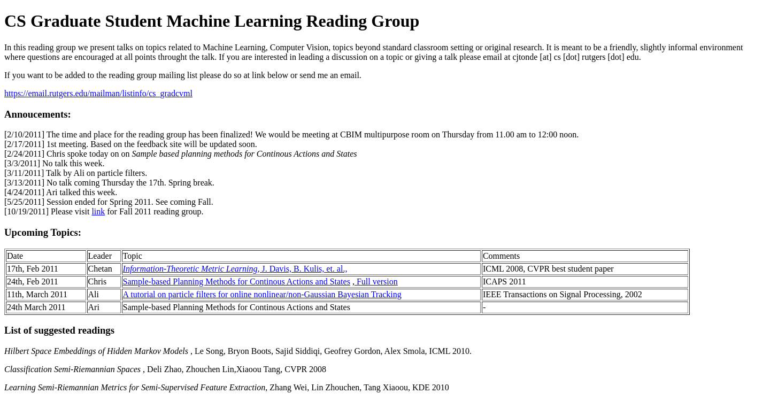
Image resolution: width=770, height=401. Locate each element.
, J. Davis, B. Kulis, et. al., (235, 268)
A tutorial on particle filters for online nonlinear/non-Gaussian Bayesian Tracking (262, 294)
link (98, 211)
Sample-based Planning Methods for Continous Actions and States (236, 281)
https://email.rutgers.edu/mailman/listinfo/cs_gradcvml (98, 93)
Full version (376, 281)
